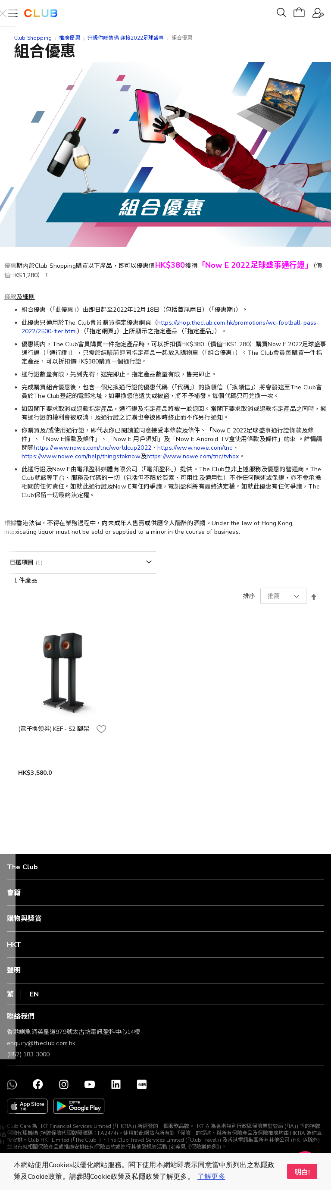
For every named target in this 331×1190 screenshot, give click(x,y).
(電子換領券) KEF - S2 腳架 (53, 729)
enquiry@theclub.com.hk (41, 1043)
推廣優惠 (69, 37)
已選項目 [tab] (22, 562)
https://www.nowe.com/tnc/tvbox (193, 456)
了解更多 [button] (211, 1176)
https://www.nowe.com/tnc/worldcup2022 (92, 448)
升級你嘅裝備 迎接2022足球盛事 (125, 37)
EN (34, 994)
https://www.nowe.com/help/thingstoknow (81, 456)
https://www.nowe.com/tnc (195, 448)
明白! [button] (302, 1172)
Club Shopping (33, 37)
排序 (249, 596)
